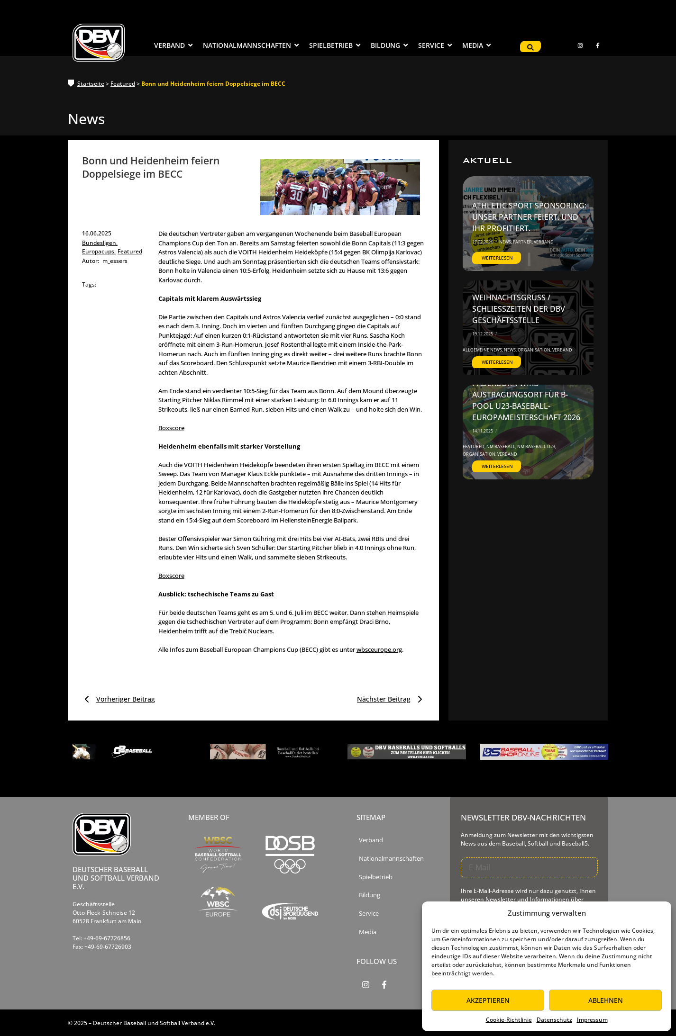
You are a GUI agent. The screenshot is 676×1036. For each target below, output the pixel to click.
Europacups (99, 251)
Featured (122, 84)
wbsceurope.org (379, 649)
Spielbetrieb (376, 877)
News (505, 242)
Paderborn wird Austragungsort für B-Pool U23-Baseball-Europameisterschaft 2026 (526, 400)
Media (367, 932)
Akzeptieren (488, 1000)
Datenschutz (554, 1020)
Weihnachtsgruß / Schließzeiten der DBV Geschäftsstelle (518, 308)
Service (369, 914)
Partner (523, 242)
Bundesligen (100, 243)
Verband (544, 242)
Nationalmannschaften (391, 859)
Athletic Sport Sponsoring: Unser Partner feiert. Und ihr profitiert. (529, 217)
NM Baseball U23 (536, 446)
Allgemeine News (483, 350)
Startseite (90, 84)
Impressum (592, 1020)
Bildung (369, 895)
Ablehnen (605, 1000)
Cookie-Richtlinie (509, 1020)
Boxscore (171, 427)
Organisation (534, 350)
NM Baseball (501, 446)
